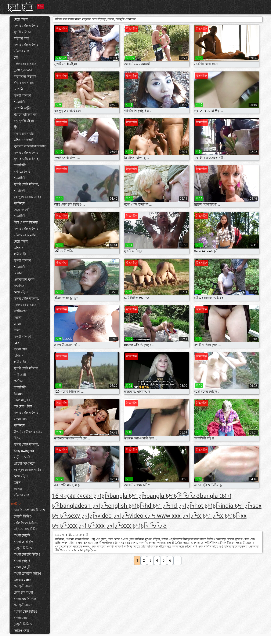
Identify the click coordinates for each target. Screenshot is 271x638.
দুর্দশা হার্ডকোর (23, 70)
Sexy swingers (24, 451)
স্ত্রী (15, 127)
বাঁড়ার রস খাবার (24, 83)
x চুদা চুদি (209, 515)
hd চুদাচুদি (182, 505)
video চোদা (143, 515)
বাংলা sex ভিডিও (25, 599)
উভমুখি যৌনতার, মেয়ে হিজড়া (28, 435)
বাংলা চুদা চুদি (22, 567)
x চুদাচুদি (230, 515)
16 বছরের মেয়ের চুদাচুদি (80, 495)
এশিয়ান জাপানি (24, 140)
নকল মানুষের (22, 400)
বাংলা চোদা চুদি (23, 542)
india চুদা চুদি (236, 505)
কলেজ (18, 489)
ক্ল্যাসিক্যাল (20, 311)
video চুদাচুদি (113, 515)
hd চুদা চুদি (157, 505)
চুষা (16, 57)
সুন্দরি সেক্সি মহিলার (26, 26)
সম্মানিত (19, 286)
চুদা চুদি (20, 7)
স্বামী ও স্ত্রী (20, 254)
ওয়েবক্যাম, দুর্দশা (24, 279)
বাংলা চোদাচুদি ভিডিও (27, 573)
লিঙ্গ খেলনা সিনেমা (26, 222)
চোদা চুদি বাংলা (23, 592)
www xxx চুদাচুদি (177, 515)
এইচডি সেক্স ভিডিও (26, 529)
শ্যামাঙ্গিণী (20, 102)
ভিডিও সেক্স (21, 631)
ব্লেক (16, 343)
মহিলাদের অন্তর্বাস (25, 64)
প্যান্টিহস (19, 203)
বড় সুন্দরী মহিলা (24, 121)
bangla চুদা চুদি (127, 495)
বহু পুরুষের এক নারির (27, 197)
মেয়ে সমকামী (22, 210)
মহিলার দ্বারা (21, 38)
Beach (18, 394)
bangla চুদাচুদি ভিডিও (173, 495)
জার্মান (18, 273)
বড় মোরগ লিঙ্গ (23, 406)
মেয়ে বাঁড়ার (21, 19)
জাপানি (18, 89)
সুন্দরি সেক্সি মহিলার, (26, 159)
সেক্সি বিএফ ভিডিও (26, 523)
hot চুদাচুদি (207, 505)
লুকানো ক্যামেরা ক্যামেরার (30, 146)
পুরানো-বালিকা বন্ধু (25, 115)
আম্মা (17, 324)
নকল (17, 330)
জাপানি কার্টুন (22, 108)
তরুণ (17, 482)
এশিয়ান (19, 248)
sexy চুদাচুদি (82, 515)
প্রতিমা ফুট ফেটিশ (24, 463)
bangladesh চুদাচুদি (84, 505)
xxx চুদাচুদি (109, 525)
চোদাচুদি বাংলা (23, 586)
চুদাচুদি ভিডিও (23, 516)
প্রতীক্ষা (18, 381)
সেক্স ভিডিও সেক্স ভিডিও (29, 510)
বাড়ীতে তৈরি (22, 172)
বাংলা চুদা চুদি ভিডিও (27, 554)
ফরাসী (18, 318)
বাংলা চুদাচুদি (22, 535)
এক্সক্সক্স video (23, 580)
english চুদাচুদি (126, 505)
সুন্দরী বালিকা (22, 32)
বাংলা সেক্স (20, 349)
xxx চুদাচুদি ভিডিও (144, 525)
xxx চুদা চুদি (82, 525)
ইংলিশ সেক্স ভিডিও (26, 611)
